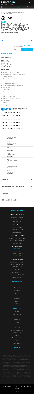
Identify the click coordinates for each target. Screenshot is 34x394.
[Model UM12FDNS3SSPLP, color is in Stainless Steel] (17, 172)
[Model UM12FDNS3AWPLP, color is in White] (17, 137)
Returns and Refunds (17, 330)
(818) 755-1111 (17, 221)
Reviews (17, 325)
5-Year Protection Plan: (11, 125)
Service (17, 340)
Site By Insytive (17, 391)
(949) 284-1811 (17, 256)
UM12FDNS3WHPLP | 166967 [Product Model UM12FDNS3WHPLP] (9, 32)
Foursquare (17, 301)
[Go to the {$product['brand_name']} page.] (6, 18)
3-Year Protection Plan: (11, 119)
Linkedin (17, 304)
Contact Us (17, 327)
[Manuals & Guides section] (17, 200)
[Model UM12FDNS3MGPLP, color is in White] (17, 166)
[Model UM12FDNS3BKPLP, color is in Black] (17, 143)
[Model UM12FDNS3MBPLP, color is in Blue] (17, 160)
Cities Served (17, 343)
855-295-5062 (8, 366)
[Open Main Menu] (30, 2)
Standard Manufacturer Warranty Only (13, 128)
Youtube (17, 296)
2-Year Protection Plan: (11, 115)
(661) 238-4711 (17, 243)
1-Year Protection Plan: (11, 112)
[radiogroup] (17, 121)
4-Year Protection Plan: (11, 122)
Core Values (17, 314)
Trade (17, 322)
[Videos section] (17, 193)
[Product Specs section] (17, 179)
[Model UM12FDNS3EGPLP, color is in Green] (17, 154)
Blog (17, 351)
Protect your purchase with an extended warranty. (19, 109)
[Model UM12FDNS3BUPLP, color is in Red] (17, 149)
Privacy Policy (17, 332)
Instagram (17, 290)
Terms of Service (17, 338)
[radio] (11, 113)
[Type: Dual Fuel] (17, 56)
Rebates (17, 317)
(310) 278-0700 (17, 266)
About (17, 311)
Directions (17, 248)
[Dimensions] (17, 62)
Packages (17, 319)
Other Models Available (11, 133)
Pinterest (17, 298)
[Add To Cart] (27, 49)
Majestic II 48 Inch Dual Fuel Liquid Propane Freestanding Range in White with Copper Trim (15, 27)
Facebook (17, 288)
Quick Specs (6, 53)
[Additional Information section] (17, 186)
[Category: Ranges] (17, 57)
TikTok (17, 293)
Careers (17, 335)
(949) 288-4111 (17, 277)
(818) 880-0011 (17, 232)
